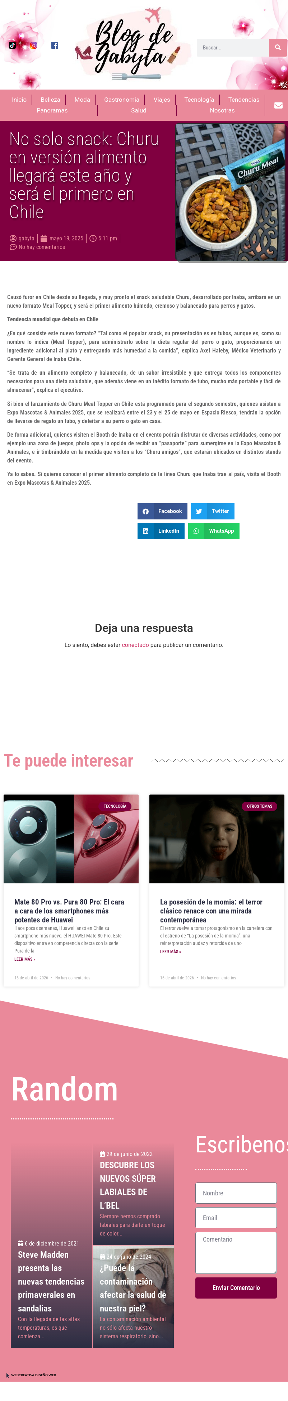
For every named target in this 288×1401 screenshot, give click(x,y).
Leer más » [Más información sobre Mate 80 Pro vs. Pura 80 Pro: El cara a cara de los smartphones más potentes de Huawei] (24, 959)
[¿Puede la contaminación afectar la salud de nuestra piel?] (133, 1297)
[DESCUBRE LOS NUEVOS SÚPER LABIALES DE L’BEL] (133, 1194)
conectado (135, 645)
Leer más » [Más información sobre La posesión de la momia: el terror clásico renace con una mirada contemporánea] (170, 951)
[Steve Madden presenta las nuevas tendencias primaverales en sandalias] (51, 1245)
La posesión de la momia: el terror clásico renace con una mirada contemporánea (211, 911)
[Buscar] (278, 48)
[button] (162, 511)
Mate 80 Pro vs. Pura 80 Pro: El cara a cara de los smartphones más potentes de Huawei (69, 911)
